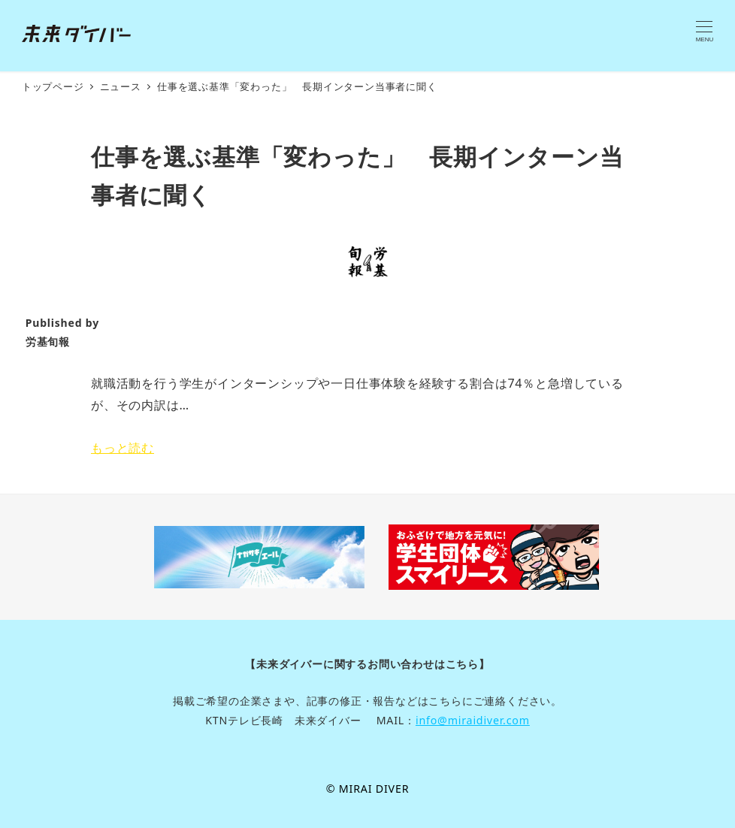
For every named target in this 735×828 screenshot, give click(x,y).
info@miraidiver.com (473, 720)
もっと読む (122, 448)
